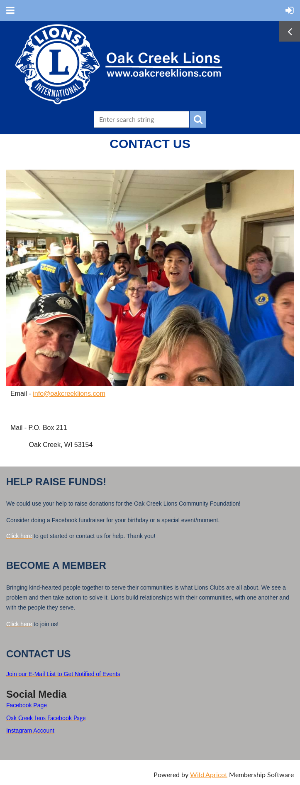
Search (198, 119)
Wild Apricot (208, 774)
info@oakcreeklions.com (69, 393)
